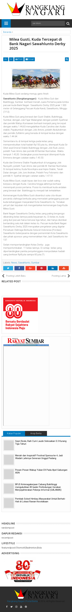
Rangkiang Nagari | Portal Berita (22, 601)
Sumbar (35, 262)
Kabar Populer (14, 433)
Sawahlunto (24, 262)
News (14, 262)
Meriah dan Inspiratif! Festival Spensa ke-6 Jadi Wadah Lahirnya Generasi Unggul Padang (39, 457)
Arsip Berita (35, 433)
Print (19, 59)
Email (30, 59)
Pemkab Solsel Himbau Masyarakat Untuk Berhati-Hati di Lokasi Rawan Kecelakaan (40, 500)
